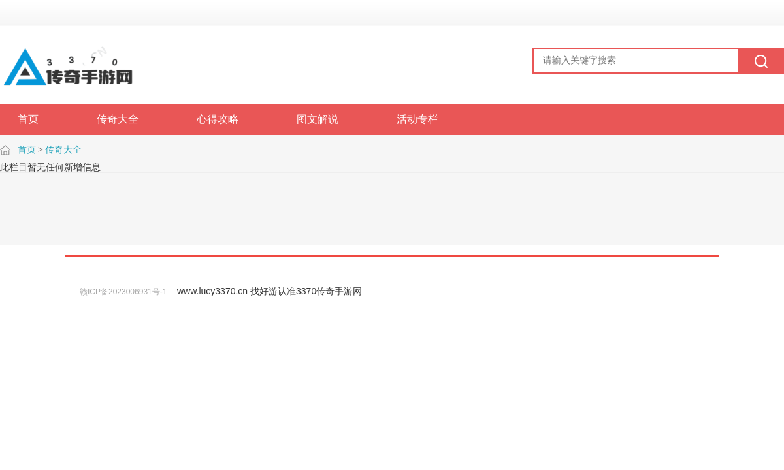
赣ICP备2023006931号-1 (123, 291)
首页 (27, 150)
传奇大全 (63, 150)
